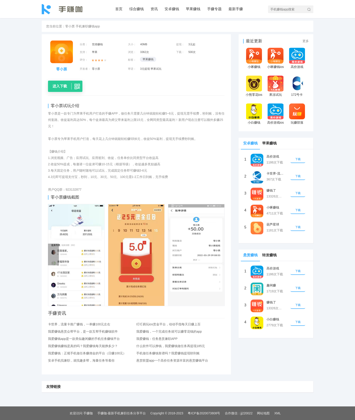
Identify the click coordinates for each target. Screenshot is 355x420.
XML (277, 413)
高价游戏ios (275, 122)
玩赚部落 (297, 122)
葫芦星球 (272, 224)
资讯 (154, 9)
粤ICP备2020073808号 (204, 413)
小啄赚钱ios (275, 67)
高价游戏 (297, 67)
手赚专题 (214, 9)
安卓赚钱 (172, 9)
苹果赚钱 (193, 9)
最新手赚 (235, 9)
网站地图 (263, 413)
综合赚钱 (136, 9)
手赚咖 (88, 413)
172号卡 (297, 94)
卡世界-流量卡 (275, 173)
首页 (118, 9)
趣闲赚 (271, 285)
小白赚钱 (254, 122)
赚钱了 (271, 190)
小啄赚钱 (254, 67)
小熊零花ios (254, 94)
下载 (298, 159)
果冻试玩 (275, 94)
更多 (305, 41)
